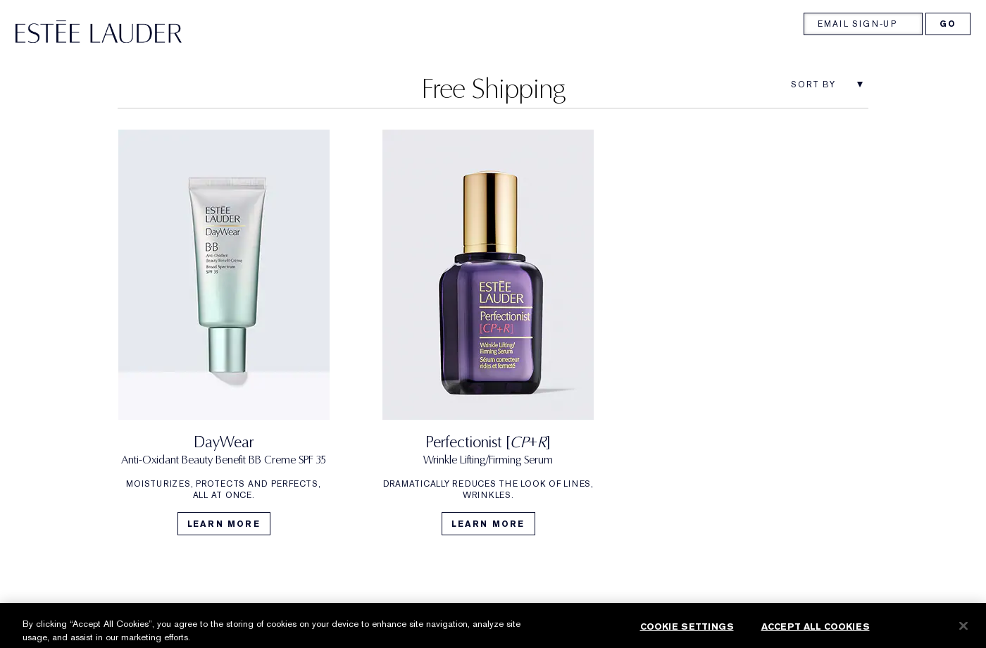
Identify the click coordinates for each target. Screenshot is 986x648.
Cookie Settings (687, 633)
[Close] (963, 632)
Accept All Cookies (815, 633)
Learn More (224, 524)
